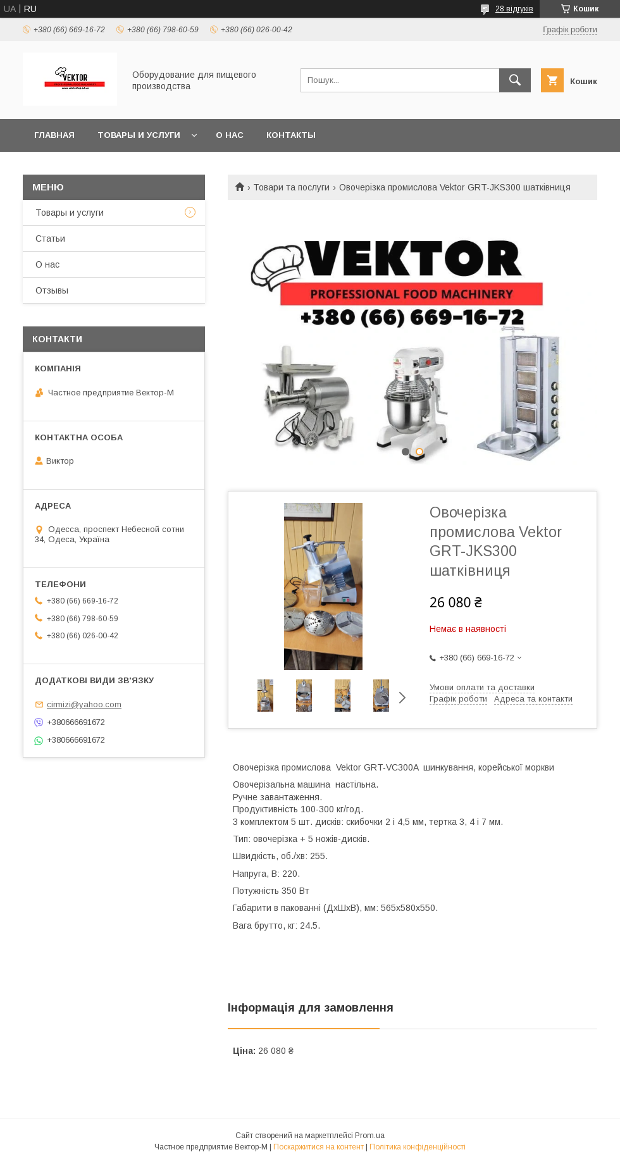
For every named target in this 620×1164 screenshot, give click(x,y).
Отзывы (51, 290)
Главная (54, 135)
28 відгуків (514, 8)
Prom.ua (370, 1135)
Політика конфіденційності (417, 1146)
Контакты (291, 135)
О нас (230, 135)
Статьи (50, 238)
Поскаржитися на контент (318, 1146)
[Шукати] (515, 80)
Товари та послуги (291, 187)
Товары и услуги (138, 135)
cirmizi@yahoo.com (84, 704)
